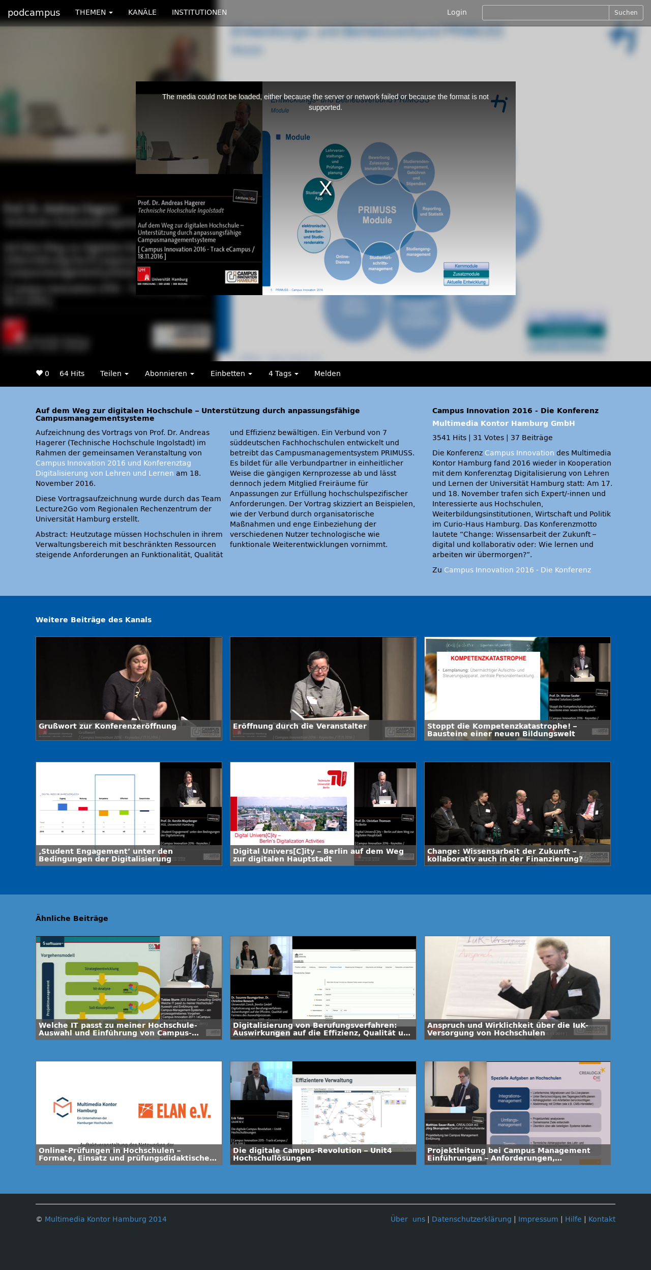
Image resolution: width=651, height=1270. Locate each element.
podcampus (34, 12)
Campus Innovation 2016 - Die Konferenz (517, 570)
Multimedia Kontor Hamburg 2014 (106, 1219)
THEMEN (94, 12)
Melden (327, 373)
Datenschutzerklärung (472, 1219)
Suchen (626, 12)
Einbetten (231, 373)
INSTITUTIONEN (199, 12)
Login (457, 12)
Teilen (114, 373)
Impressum (538, 1219)
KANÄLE (142, 12)
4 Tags (284, 373)
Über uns (408, 1219)
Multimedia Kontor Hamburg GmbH (503, 423)
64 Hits (72, 373)
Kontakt (601, 1219)
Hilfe (573, 1219)
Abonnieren (169, 373)
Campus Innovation (519, 453)
